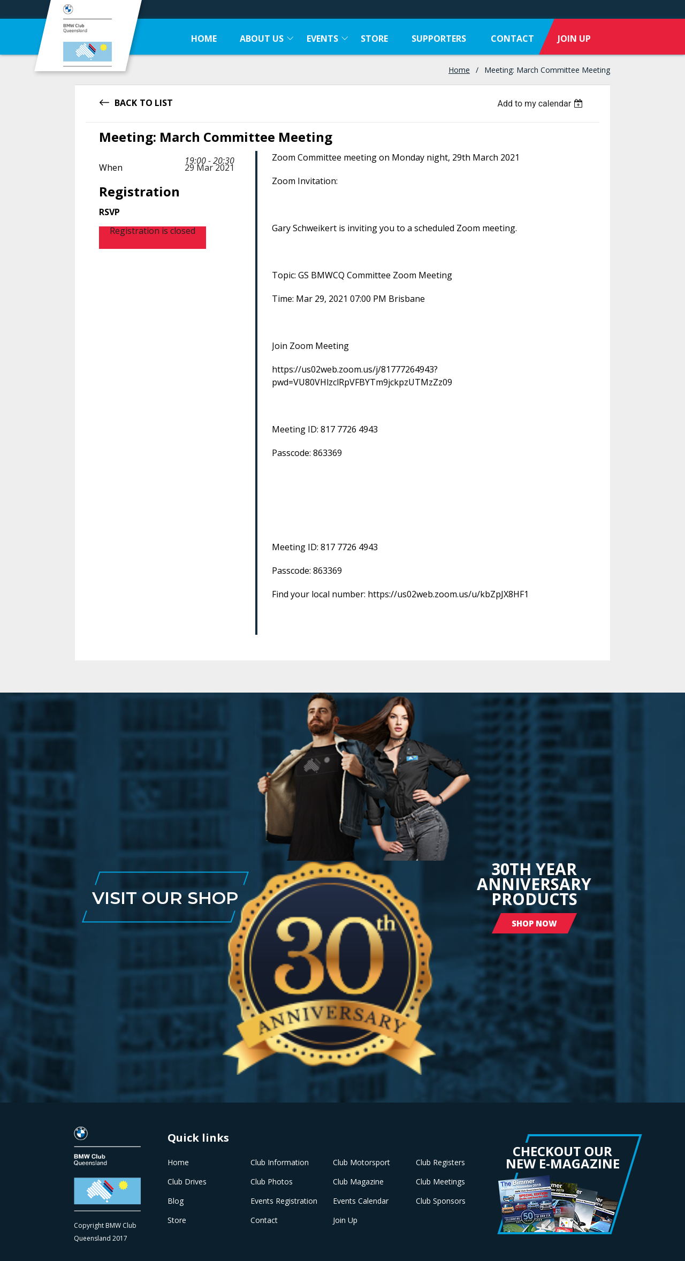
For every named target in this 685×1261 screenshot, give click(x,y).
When (111, 167)
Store (177, 1220)
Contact (264, 1220)
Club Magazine (358, 1182)
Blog (176, 1201)
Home (459, 70)
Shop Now (534, 923)
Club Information (279, 1162)
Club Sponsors (441, 1201)
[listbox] (541, 103)
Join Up (345, 1220)
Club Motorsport (361, 1162)
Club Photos (271, 1182)
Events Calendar (361, 1201)
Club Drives (187, 1182)
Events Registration (283, 1201)
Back (126, 102)
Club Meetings (440, 1182)
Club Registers (440, 1162)
